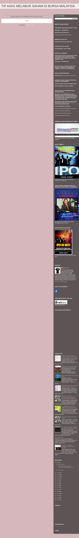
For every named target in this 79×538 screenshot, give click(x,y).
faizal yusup (66, 267)
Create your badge (58, 293)
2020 (58, 481)
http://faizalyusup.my (70, 102)
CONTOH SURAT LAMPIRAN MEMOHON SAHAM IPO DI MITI (69, 356)
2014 (58, 493)
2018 (58, 485)
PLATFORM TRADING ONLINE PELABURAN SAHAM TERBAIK (69, 428)
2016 (58, 489)
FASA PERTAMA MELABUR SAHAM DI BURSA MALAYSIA (65, 467)
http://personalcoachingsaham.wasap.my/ (65, 108)
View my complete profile (61, 281)
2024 (58, 472)
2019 (58, 483)
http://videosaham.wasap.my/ (62, 115)
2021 (58, 479)
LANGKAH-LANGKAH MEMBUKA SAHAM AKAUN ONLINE (68, 446)
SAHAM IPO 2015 (59, 437)
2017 (58, 487)
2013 (58, 495)
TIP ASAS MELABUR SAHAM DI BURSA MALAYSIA (38, 6)
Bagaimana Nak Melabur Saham (69, 366)
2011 (58, 499)
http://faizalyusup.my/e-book (69, 75)
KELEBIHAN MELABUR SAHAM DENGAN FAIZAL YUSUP (69, 386)
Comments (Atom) (30, 25)
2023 (58, 474)
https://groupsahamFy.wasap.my (63, 34)
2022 (58, 476)
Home (26, 21)
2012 (58, 497)
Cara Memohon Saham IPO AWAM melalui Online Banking (69, 407)
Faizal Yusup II (58, 289)
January (60, 470)
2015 (58, 491)
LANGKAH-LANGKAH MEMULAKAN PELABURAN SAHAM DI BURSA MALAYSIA (69, 397)
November (60, 464)
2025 (58, 462)
